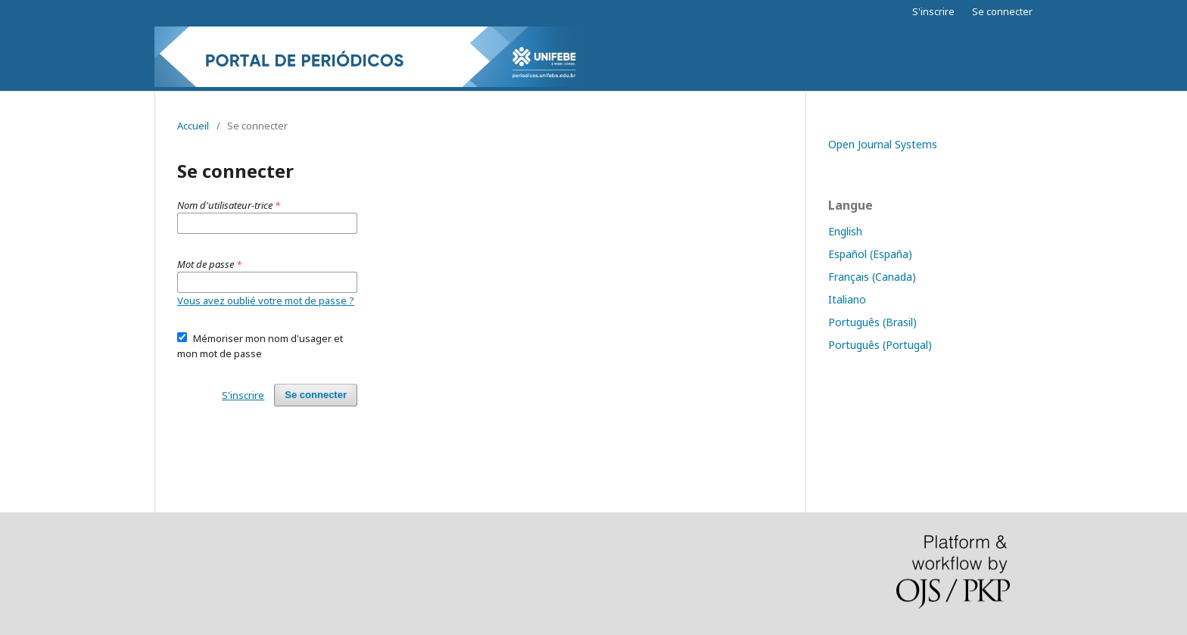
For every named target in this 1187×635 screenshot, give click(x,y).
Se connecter (1002, 11)
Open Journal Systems (882, 144)
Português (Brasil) (872, 322)
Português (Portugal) (880, 345)
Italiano (847, 299)
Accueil (193, 125)
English (845, 231)
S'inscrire (933, 11)
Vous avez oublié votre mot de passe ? (265, 300)
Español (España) (870, 254)
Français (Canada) (872, 276)
